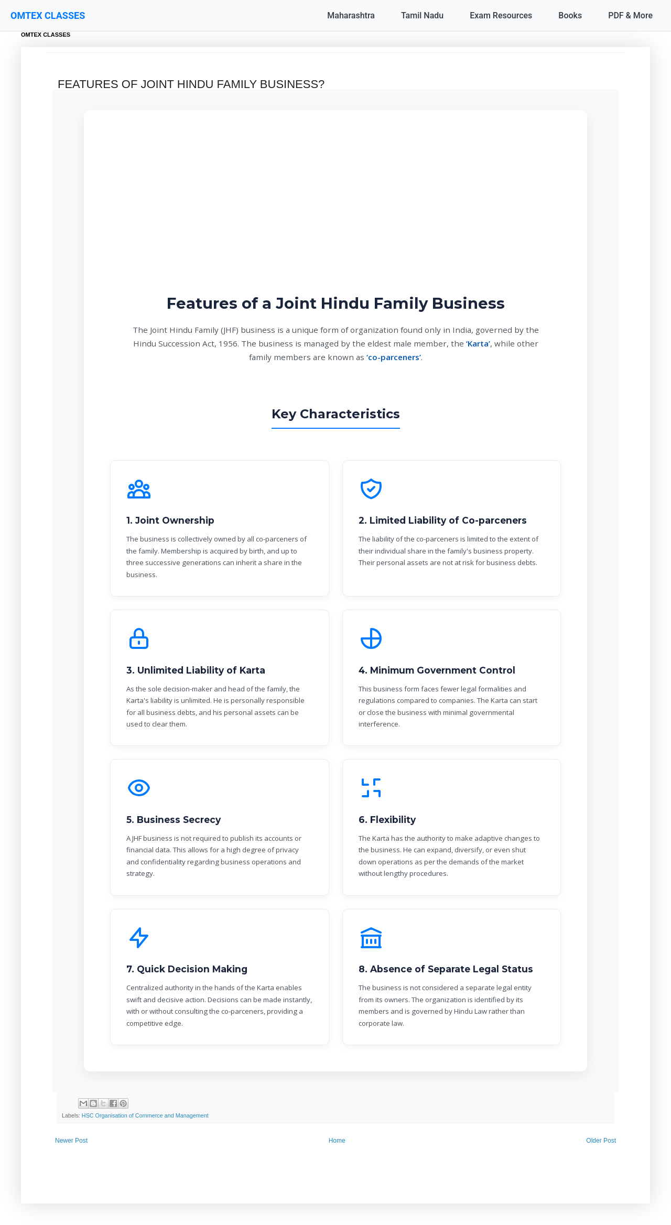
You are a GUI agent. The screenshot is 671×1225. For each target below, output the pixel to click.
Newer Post (71, 1140)
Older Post (601, 1140)
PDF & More (630, 15)
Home (337, 1140)
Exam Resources (501, 15)
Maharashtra (351, 15)
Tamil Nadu (422, 15)
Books (570, 15)
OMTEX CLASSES (47, 15)
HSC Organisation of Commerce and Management (145, 1115)
